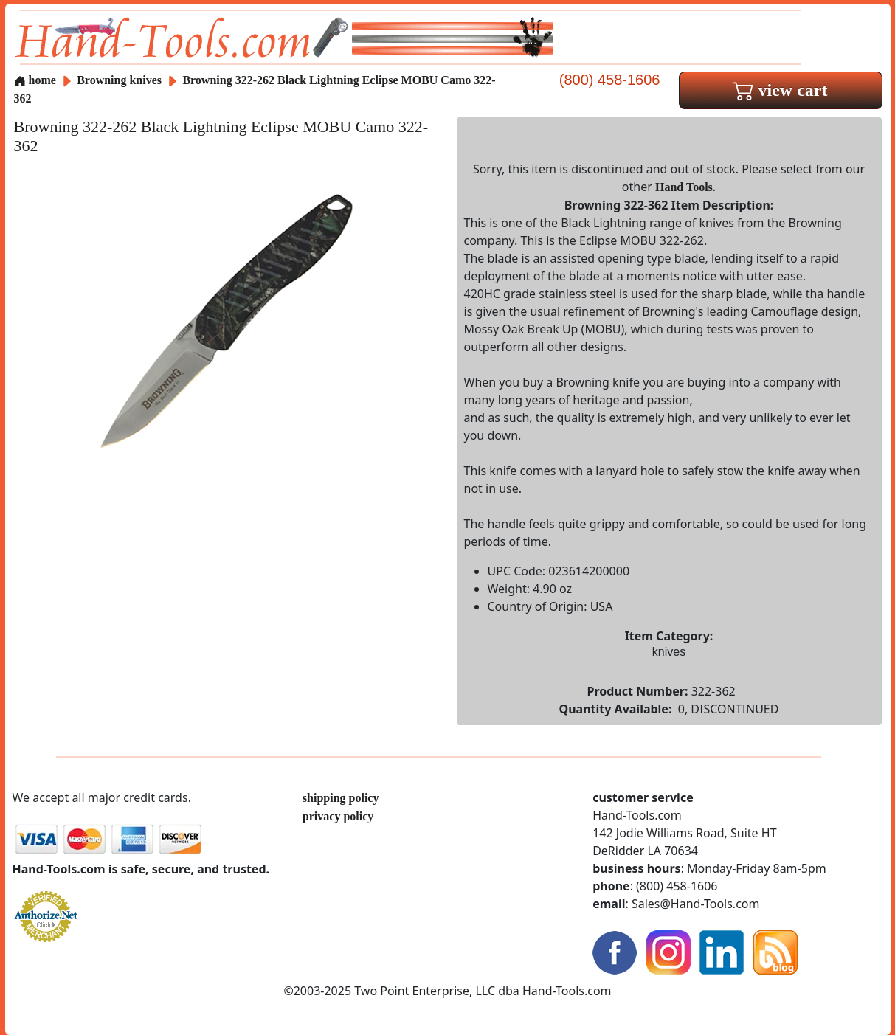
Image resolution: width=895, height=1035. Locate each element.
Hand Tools (684, 187)
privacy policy (338, 816)
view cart (780, 90)
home (35, 80)
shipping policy (341, 798)
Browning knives (119, 80)
